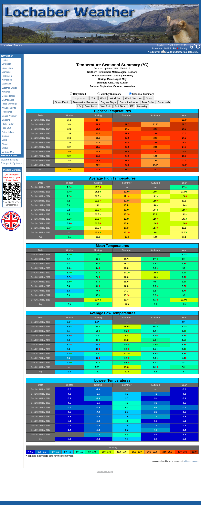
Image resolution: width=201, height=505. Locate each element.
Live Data (6, 64)
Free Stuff (6, 128)
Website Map (8, 152)
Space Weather (9, 116)
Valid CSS (141, 475)
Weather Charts (9, 88)
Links (4, 140)
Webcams (6, 83)
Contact (5, 136)
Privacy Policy (133, 480)
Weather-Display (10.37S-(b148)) (99, 475)
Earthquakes (8, 100)
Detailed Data (8, 96)
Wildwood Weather (191, 461)
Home (5, 60)
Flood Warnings (9, 104)
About (4, 144)
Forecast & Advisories (7, 78)
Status (5, 148)
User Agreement (113, 480)
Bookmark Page (105, 471)
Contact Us (89, 471)
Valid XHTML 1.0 (125, 475)
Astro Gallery (8, 132)
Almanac (6, 92)
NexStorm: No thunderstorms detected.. (173, 52)
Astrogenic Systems (11, 163)
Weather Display (9, 159)
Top (80, 471)
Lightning (6, 72)
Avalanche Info (9, 108)
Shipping (6, 120)
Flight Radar (8, 124)
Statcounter (133, 486)
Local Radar (7, 68)
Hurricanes (7, 112)
